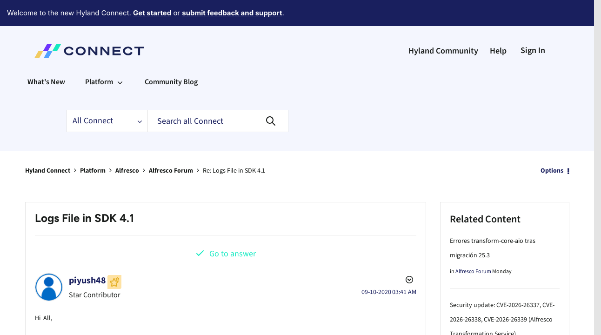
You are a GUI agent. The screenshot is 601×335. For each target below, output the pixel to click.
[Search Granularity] (107, 95)
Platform (93, 145)
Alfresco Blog (470, 324)
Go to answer (232, 228)
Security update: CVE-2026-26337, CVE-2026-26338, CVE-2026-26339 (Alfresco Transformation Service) (502, 294)
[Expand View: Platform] (120, 56)
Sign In (533, 25)
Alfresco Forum (171, 145)
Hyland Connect (47, 145)
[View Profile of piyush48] (87, 254)
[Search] (217, 95)
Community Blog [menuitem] (171, 56)
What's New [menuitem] (46, 56)
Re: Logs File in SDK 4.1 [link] (234, 145)
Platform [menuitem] (99, 56)
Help (498, 25)
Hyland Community (443, 25)
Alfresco (127, 145)
